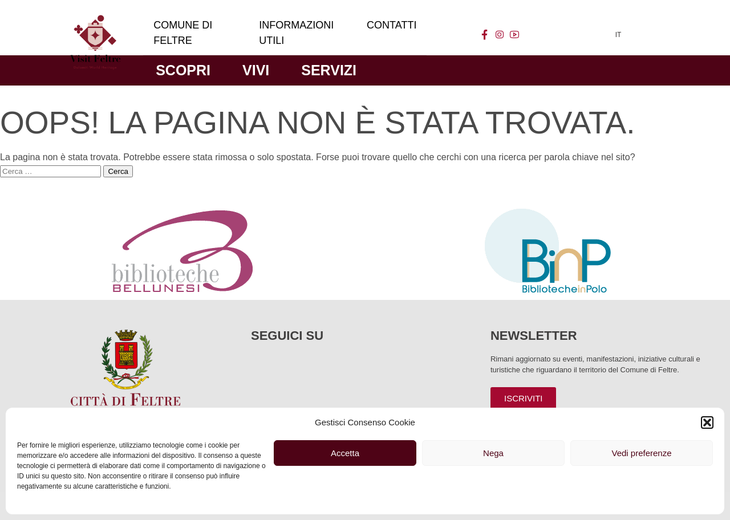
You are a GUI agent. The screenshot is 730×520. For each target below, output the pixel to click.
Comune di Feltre (182, 32)
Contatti (391, 25)
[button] (707, 422)
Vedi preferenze (641, 453)
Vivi (255, 70)
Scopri (183, 70)
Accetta (345, 453)
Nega (493, 453)
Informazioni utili (296, 32)
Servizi (328, 70)
